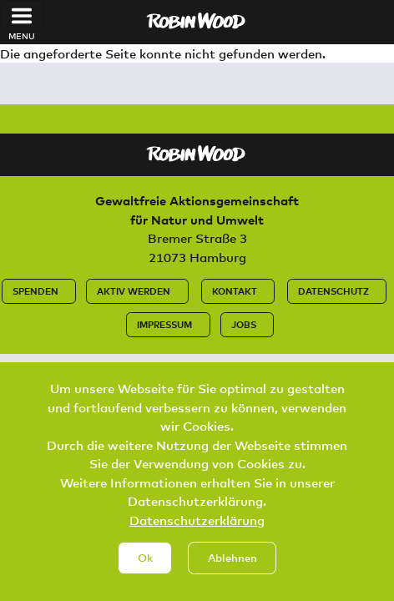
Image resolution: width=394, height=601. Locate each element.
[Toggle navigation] (22, 16)
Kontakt (234, 290)
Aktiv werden (133, 290)
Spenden (35, 290)
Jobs (243, 324)
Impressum (164, 324)
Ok (145, 573)
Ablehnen (232, 573)
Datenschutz (333, 290)
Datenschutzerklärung (197, 535)
